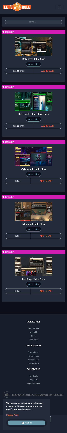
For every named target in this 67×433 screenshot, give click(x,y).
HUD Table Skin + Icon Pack (33, 113)
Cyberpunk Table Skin (33, 168)
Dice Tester (33, 339)
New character (33, 328)
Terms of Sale (33, 359)
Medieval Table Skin (33, 223)
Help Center (34, 376)
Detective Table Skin (33, 58)
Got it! (27, 423)
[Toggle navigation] (59, 7)
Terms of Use (33, 356)
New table (33, 332)
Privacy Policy (33, 352)
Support (33, 380)
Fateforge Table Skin (33, 279)
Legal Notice (33, 363)
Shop (33, 336)
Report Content (33, 383)
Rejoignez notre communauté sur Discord (37, 395)
